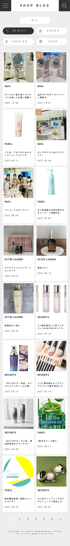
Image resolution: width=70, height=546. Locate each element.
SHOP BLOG (35, 5)
